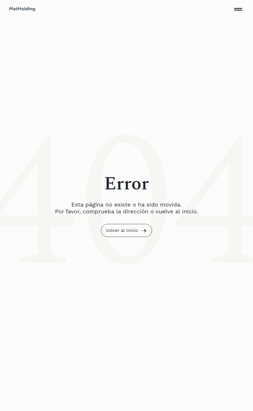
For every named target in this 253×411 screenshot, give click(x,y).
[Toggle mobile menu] (238, 9)
